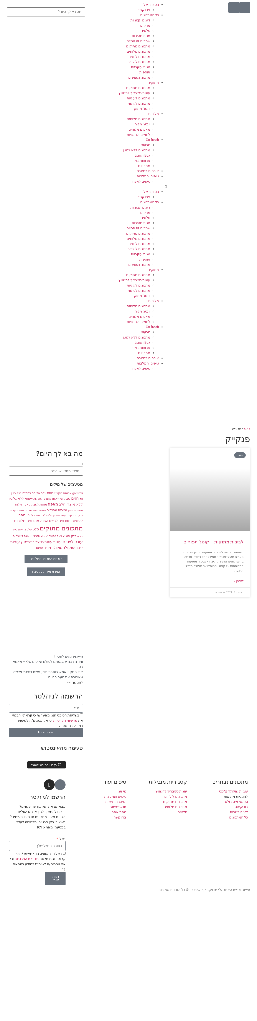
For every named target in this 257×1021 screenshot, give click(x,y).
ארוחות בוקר (141, 161)
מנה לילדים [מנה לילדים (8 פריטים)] (31, 510)
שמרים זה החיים (138, 41)
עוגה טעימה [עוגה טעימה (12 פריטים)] (39, 536)
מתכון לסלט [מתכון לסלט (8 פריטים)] (33, 515)
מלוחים (153, 114)
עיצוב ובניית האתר (236, 890)
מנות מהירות (141, 36)
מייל (62, 839)
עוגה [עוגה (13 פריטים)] (66, 536)
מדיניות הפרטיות (64, 720)
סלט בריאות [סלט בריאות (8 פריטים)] (25, 529)
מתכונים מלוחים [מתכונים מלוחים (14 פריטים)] (26, 521)
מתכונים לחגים (139, 57)
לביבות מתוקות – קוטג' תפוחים (213, 542)
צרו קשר (144, 10)
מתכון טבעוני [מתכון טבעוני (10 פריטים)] (69, 515)
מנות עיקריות (140, 67)
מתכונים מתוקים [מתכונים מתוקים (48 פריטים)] (61, 528)
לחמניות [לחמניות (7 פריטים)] (29, 499)
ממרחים (144, 166)
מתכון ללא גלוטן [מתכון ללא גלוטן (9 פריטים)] (50, 515)
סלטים (145, 31)
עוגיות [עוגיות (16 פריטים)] (15, 542)
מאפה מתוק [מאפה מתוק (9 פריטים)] (75, 510)
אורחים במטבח (148, 171)
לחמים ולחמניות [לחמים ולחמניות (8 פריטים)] (42, 498)
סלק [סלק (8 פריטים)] (73, 536)
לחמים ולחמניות (138, 135)
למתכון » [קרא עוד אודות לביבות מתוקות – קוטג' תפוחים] (239, 581)
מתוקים (153, 83)
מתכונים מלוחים (138, 51)
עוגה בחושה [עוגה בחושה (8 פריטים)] (55, 536)
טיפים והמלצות (148, 176)
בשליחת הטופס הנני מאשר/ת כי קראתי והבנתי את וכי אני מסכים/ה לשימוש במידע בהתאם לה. (47, 720)
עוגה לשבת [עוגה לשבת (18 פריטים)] (73, 541)
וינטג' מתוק (142, 109)
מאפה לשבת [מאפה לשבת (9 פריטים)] (39, 504)
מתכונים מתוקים (138, 46)
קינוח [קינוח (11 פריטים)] (79, 547)
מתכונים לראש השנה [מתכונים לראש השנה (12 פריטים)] (55, 521)
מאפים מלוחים (139, 129)
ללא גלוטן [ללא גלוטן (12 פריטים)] (16, 499)
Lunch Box (142, 155)
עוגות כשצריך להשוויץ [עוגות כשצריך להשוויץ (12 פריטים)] (36, 542)
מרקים (145, 25)
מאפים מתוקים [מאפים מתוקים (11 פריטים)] (57, 510)
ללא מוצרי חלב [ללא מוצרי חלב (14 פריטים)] (71, 504)
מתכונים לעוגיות (138, 98)
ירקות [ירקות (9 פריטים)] (55, 498)
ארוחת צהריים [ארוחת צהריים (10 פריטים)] (31, 493)
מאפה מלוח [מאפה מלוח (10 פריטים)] (23, 504)
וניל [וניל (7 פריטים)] (81, 499)
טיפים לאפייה (140, 181)
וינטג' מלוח (142, 124)
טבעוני (145, 145)
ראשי (247, 428)
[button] (128, 186)
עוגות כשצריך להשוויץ (134, 93)
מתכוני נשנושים (139, 77)
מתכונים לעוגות (139, 103)
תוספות (144, 72)
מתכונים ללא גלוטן (136, 150)
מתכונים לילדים (138, 62)
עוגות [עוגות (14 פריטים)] (57, 542)
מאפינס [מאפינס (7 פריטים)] (42, 510)
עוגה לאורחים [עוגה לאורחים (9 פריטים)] (21, 536)
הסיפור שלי (151, 5)
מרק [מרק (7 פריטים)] (80, 515)
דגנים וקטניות (140, 20)
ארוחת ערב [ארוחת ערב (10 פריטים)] (48, 493)
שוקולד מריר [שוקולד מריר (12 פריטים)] (53, 547)
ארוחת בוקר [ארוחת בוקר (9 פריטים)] (63, 493)
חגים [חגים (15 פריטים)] (75, 498)
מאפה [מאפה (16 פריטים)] (53, 504)
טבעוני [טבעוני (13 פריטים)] (65, 498)
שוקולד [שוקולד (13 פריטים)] (69, 547)
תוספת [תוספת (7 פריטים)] (39, 547)
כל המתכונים (149, 15)
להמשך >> (75, 682)
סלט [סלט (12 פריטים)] (36, 529)
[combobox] (46, 11)
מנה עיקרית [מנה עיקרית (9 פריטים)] (17, 510)
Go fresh (152, 140)
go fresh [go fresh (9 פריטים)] (77, 493)
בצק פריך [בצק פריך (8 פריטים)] (16, 493)
